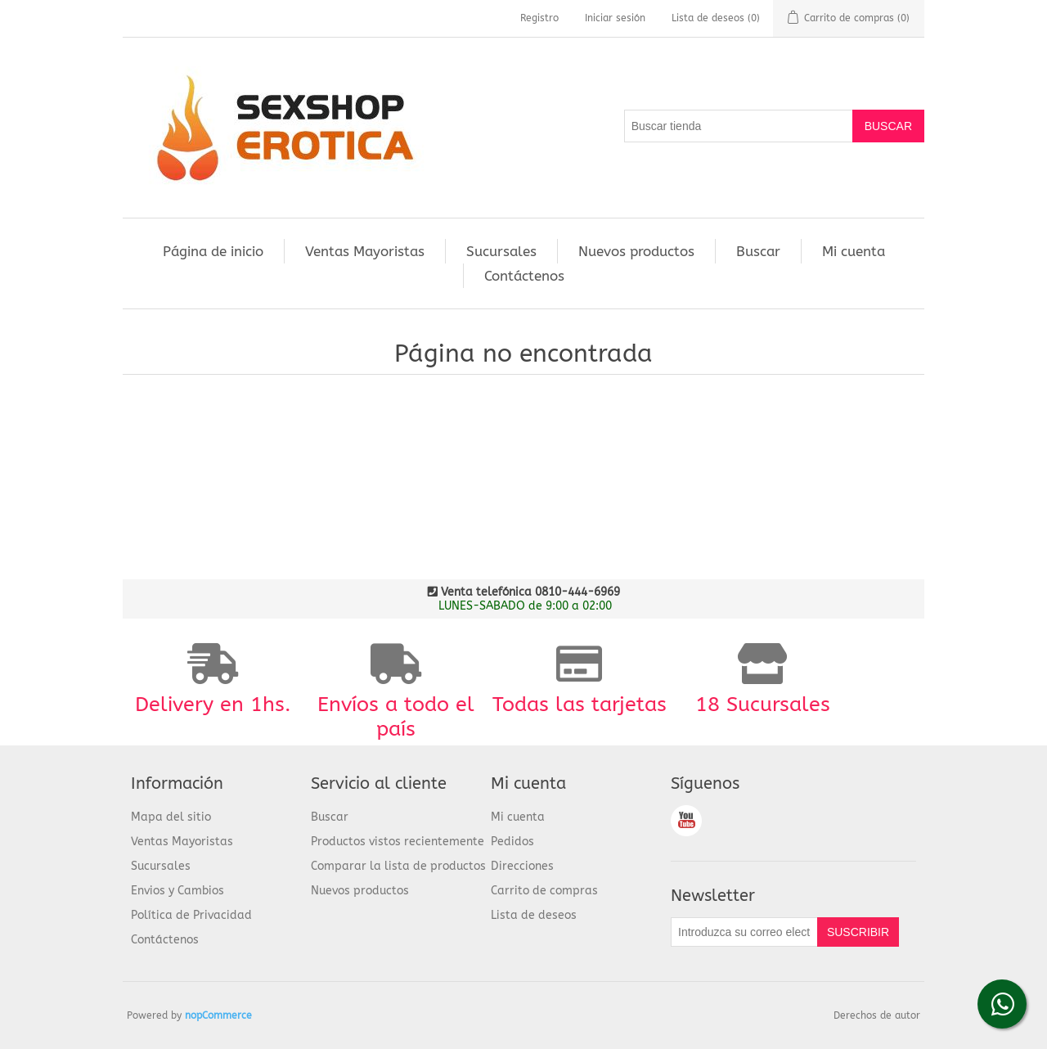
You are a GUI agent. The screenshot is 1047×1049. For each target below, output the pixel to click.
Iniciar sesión (615, 18)
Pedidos (512, 842)
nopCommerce (218, 1015)
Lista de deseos (534, 915)
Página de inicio (213, 251)
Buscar (758, 251)
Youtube (686, 820)
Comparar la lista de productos (398, 866)
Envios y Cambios (177, 891)
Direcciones (522, 866)
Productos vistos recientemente (397, 842)
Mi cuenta (853, 251)
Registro (539, 18)
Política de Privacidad (191, 915)
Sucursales (501, 251)
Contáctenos (524, 276)
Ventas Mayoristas (365, 251)
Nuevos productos (636, 251)
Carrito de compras (544, 891)
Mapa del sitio (171, 817)
